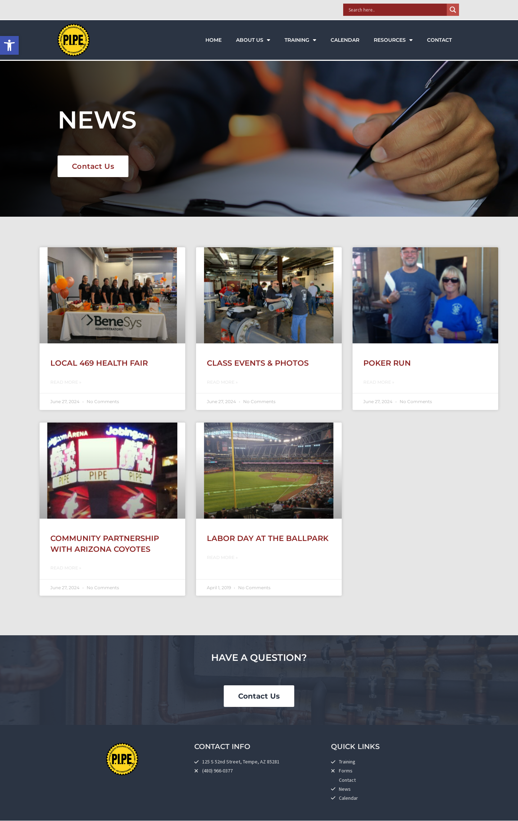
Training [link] (300, 40)
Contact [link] (439, 40)
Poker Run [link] (387, 362)
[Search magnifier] (453, 10)
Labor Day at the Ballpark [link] (267, 538)
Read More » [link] (65, 382)
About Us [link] (253, 40)
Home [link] (213, 40)
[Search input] (397, 10)
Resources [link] (393, 40)
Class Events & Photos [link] (258, 362)
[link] (9, 45)
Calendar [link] (345, 40)
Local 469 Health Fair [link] (99, 362)
